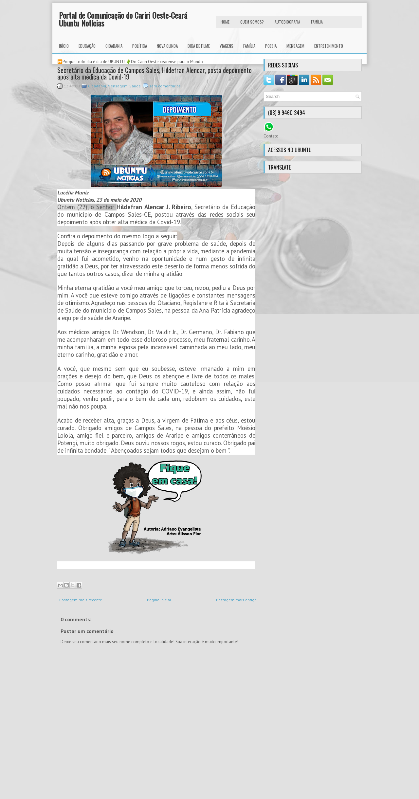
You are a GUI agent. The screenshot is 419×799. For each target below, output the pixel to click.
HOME (225, 22)
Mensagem (295, 46)
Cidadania (113, 46)
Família (249, 46)
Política (139, 46)
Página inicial (159, 599)
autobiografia (287, 22)
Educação (87, 46)
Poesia (271, 46)
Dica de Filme (199, 46)
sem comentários (165, 85)
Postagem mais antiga (236, 599)
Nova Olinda (167, 46)
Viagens (226, 46)
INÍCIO (64, 46)
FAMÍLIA (317, 22)
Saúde (135, 85)
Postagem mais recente (80, 599)
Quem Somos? (252, 22)
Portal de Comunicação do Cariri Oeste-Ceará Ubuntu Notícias (123, 19)
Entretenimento (328, 46)
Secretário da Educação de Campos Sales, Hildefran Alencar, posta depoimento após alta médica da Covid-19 (154, 73)
